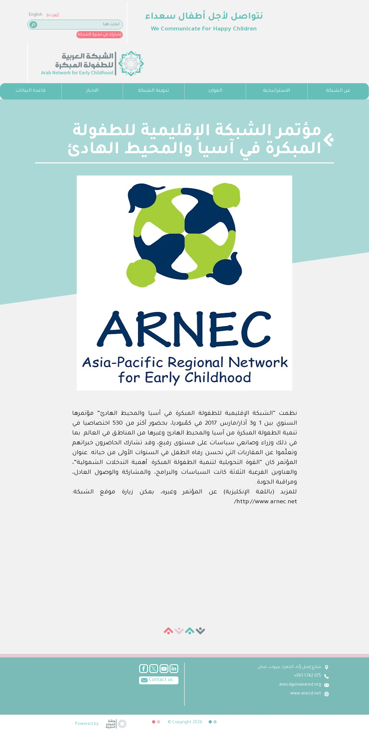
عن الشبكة (338, 91)
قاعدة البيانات (30, 91)
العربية (53, 15)
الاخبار (92, 91)
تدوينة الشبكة (153, 91)
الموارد (215, 91)
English (35, 15)
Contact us (156, 679)
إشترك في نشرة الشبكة (99, 34)
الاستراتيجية (276, 91)
